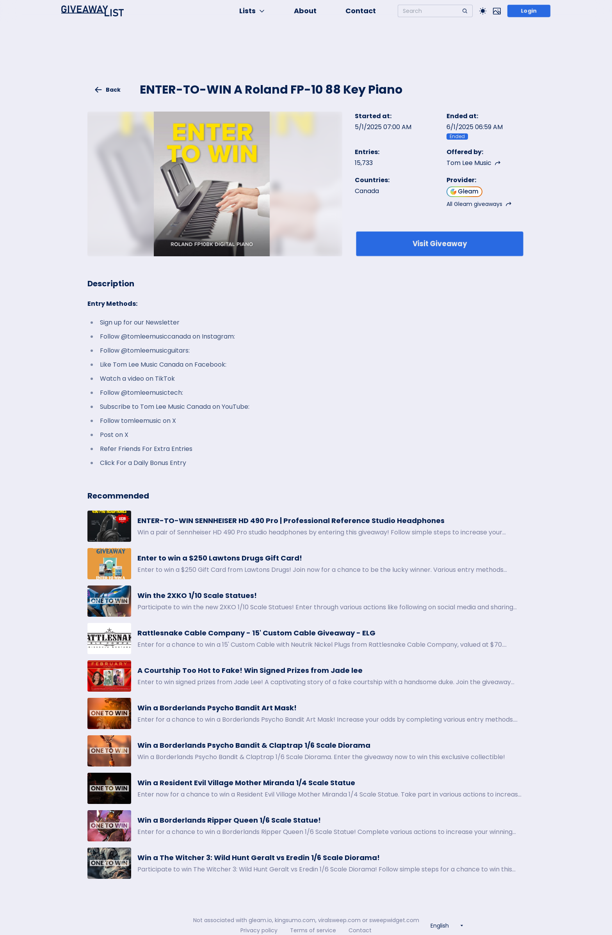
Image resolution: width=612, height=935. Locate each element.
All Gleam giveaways (479, 204)
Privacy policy (259, 930)
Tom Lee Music (474, 162)
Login (529, 11)
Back (107, 89)
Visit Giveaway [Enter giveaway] (439, 243)
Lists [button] (252, 11)
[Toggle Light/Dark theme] (483, 11)
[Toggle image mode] (497, 11)
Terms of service (313, 930)
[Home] (92, 11)
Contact (360, 11)
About (305, 11)
